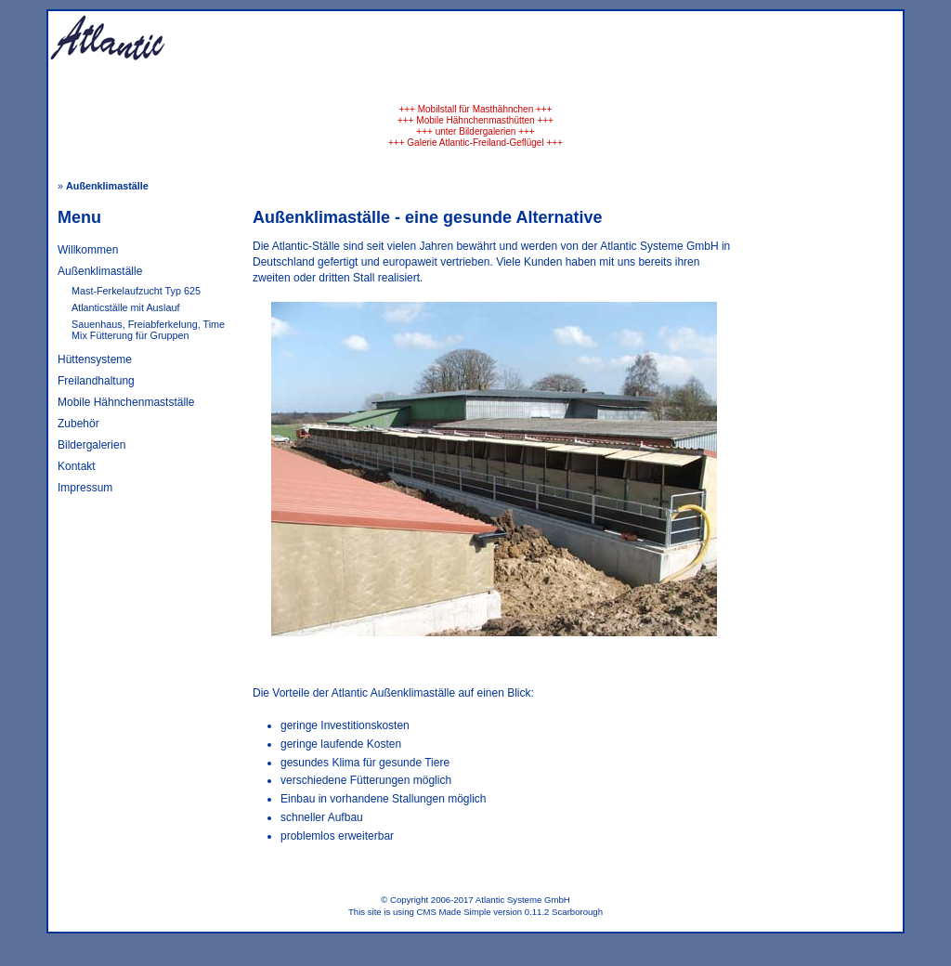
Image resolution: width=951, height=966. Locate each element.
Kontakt (77, 466)
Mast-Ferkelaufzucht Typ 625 (136, 290)
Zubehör (78, 423)
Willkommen (88, 249)
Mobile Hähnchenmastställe (126, 402)
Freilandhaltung (96, 380)
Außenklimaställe (100, 271)
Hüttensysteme (95, 359)
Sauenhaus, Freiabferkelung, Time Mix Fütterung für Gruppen (148, 330)
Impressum (85, 487)
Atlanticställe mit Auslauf (125, 307)
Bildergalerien (91, 444)
